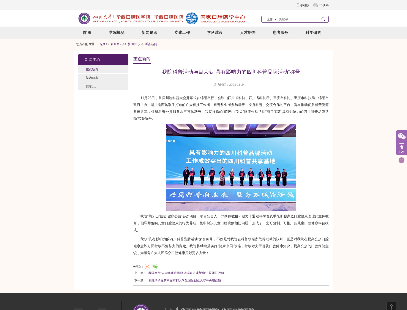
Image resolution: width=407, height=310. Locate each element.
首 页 (87, 32)
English (324, 5)
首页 (102, 44)
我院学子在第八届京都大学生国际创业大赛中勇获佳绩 (184, 280)
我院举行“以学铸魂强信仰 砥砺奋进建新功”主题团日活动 (186, 273)
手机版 (304, 5)
